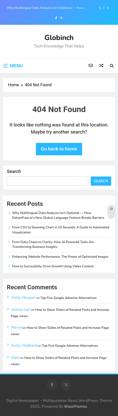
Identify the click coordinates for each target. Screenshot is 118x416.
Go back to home (59, 149)
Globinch (59, 37)
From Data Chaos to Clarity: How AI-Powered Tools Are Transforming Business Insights (53, 244)
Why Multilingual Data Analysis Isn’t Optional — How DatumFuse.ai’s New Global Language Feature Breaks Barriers (45, 8)
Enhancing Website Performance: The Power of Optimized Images (60, 256)
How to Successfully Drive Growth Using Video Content (53, 266)
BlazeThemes (75, 406)
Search (14, 171)
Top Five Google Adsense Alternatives (68, 298)
